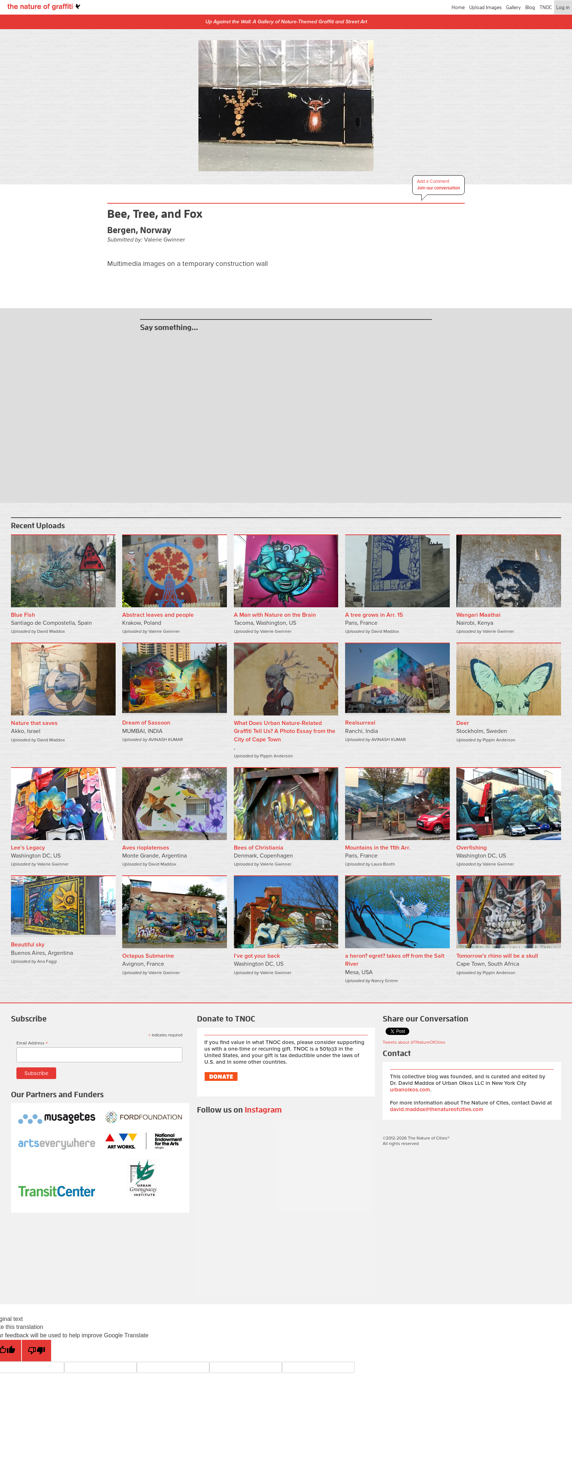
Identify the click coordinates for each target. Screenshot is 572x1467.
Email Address (32, 1043)
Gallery (513, 7)
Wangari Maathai (478, 615)
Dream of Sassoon (146, 722)
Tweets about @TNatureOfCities (414, 1042)
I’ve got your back (257, 956)
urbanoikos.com (410, 1089)
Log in (563, 7)
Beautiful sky (28, 944)
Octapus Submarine (148, 956)
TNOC (546, 7)
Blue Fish (23, 615)
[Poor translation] (36, 1350)
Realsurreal (360, 722)
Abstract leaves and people (158, 615)
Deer (462, 723)
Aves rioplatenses (145, 847)
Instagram (263, 1110)
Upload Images (485, 7)
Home (458, 7)
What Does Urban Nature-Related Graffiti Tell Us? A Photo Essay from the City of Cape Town (284, 731)
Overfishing (471, 847)
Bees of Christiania (258, 847)
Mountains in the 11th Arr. (377, 847)
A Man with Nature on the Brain (275, 615)
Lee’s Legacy (28, 847)
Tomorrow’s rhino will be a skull (497, 956)
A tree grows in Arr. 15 (374, 615)
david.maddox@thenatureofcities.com (436, 1109)
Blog (530, 7)
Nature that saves (34, 723)
